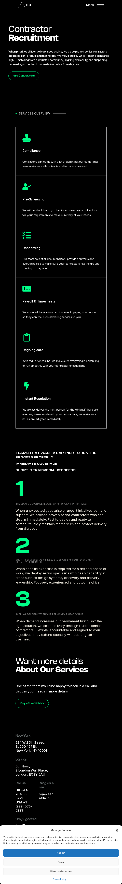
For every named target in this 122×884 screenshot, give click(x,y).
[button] (117, 830)
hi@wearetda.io (46, 796)
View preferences (61, 871)
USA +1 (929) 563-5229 (24, 806)
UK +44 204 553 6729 (22, 794)
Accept (61, 852)
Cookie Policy (59, 879)
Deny (61, 862)
